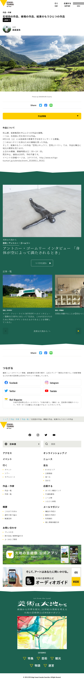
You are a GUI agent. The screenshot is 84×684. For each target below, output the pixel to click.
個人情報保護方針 (52, 522)
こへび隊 (48, 498)
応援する (48, 486)
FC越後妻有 (49, 494)
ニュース (48, 459)
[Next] (78, 331)
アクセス (7, 453)
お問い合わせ (10, 527)
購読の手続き (50, 511)
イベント (7, 459)
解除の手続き (50, 515)
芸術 (44, 658)
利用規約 (48, 518)
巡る (45, 465)
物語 (37, 665)
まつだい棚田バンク (53, 490)
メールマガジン (51, 506)
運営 (51, 665)
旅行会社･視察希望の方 (14, 536)
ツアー (7, 473)
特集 (31, 658)
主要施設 (48, 473)
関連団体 (8, 518)
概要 (5, 506)
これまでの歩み (11, 511)
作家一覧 (8, 494)
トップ (5, 419)
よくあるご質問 (11, 539)
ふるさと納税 (50, 501)
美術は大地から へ (42, 331)
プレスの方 (9, 532)
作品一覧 (25, 419)
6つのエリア (50, 469)
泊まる (48, 480)
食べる (48, 477)
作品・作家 (7, 12)
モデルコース (10, 477)
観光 (58, 658)
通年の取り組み (11, 515)
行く (5, 465)
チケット (8, 469)
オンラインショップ (53, 453)
